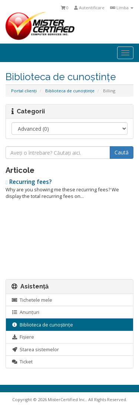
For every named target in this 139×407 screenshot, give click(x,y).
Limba (121, 7)
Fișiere (22, 337)
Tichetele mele (31, 300)
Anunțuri (25, 312)
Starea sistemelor (35, 349)
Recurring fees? (29, 182)
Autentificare (89, 7)
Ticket (22, 361)
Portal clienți (24, 90)
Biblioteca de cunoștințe (70, 90)
